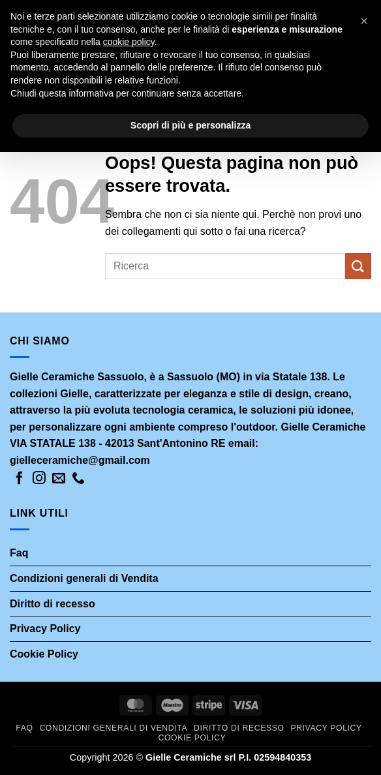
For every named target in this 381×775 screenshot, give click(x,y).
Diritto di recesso (52, 603)
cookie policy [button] (129, 42)
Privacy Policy (45, 628)
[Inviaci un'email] (58, 479)
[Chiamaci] (78, 479)
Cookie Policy (44, 654)
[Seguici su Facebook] (19, 479)
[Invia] (358, 266)
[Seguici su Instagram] (39, 479)
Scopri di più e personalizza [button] (190, 125)
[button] (364, 20)
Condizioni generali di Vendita (84, 578)
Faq (19, 552)
